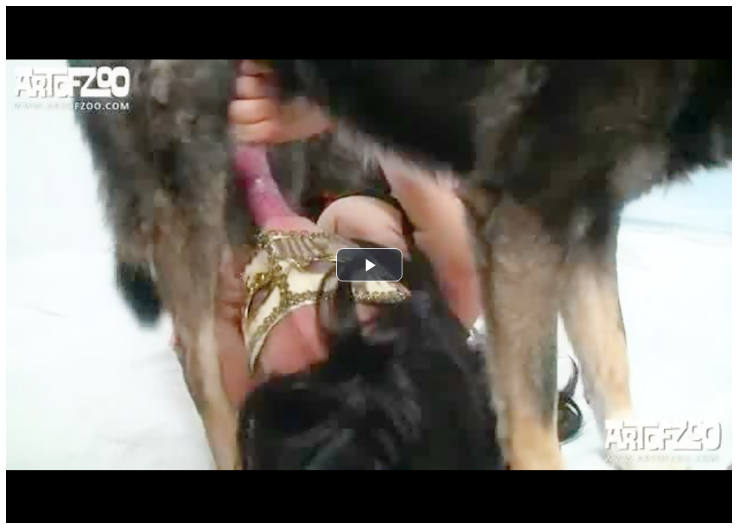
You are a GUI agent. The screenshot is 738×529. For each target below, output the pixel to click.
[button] (369, 264)
